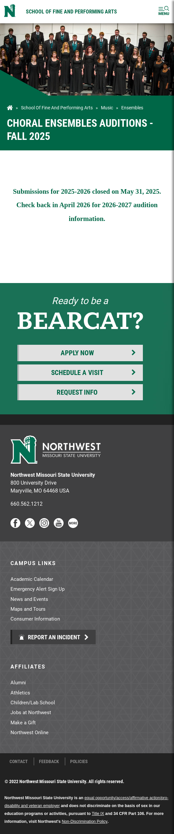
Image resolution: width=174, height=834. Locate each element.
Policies (79, 761)
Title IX (98, 813)
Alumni (18, 682)
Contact (19, 761)
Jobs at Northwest (30, 712)
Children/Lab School (32, 702)
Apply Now (77, 352)
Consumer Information (35, 618)
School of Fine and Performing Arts (71, 11)
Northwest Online (29, 732)
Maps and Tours (28, 608)
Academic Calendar (31, 579)
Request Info (77, 392)
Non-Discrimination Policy (84, 821)
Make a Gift (23, 722)
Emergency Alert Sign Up (37, 588)
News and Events (29, 599)
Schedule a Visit (77, 372)
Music (107, 108)
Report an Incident (49, 637)
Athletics (20, 692)
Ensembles (132, 108)
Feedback (49, 761)
